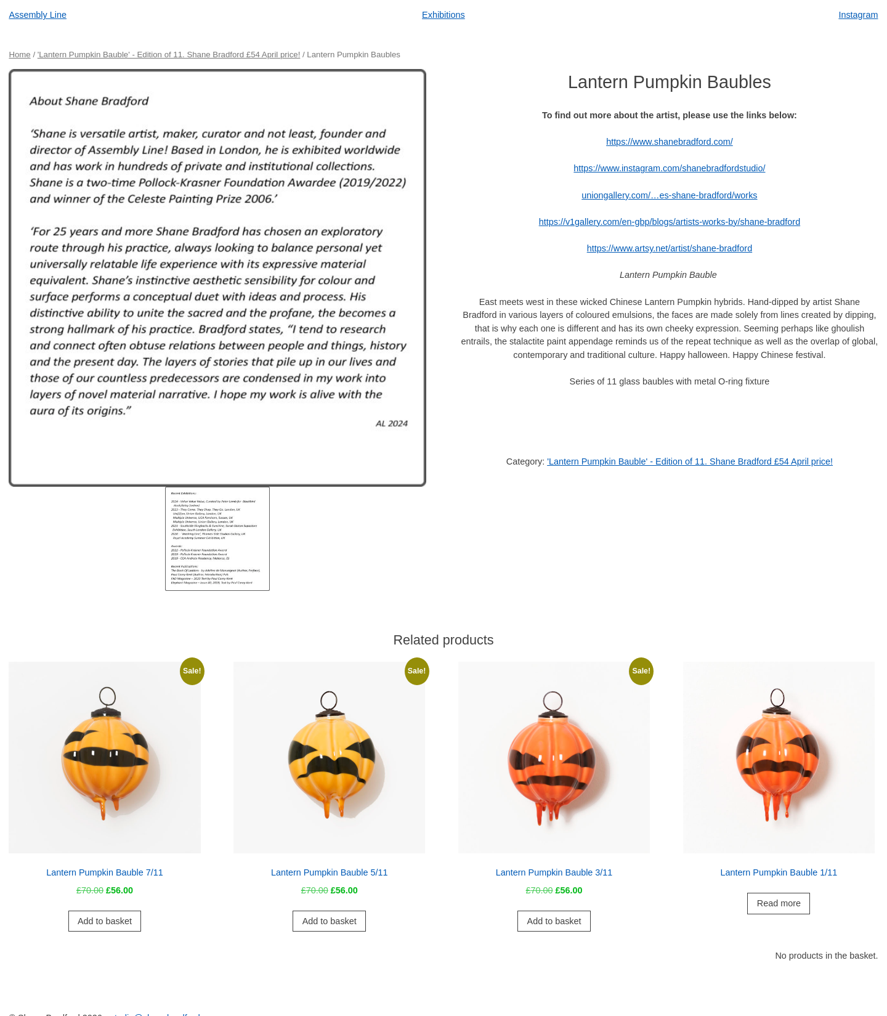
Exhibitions (443, 15)
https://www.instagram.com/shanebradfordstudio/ (669, 168)
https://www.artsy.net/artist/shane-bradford (669, 248)
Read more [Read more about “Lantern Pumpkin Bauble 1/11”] (779, 903)
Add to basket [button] (105, 921)
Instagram (858, 15)
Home (19, 54)
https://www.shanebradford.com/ (669, 142)
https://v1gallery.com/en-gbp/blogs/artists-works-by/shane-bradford (669, 222)
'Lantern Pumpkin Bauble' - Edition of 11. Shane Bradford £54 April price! (169, 54)
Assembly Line (38, 15)
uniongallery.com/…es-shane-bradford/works (669, 195)
